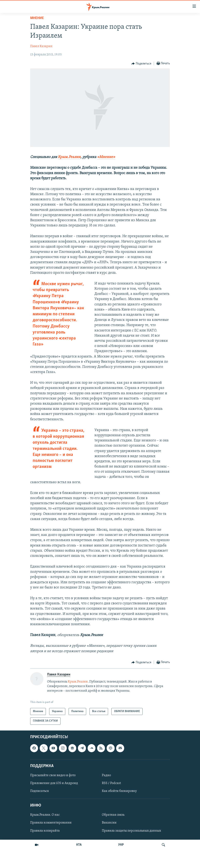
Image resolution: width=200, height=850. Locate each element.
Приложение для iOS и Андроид (54, 783)
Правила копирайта (45, 830)
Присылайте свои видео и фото (53, 775)
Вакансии (109, 822)
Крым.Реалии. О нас (45, 815)
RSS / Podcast (111, 783)
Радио (106, 775)
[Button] (141, 63)
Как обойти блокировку (119, 791)
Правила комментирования (50, 822)
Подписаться (39, 791)
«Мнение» (106, 157)
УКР (121, 844)
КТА (79, 844)
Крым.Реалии (69, 157)
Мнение (37, 18)
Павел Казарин (41, 46)
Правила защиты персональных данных (131, 830)
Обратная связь (113, 815)
